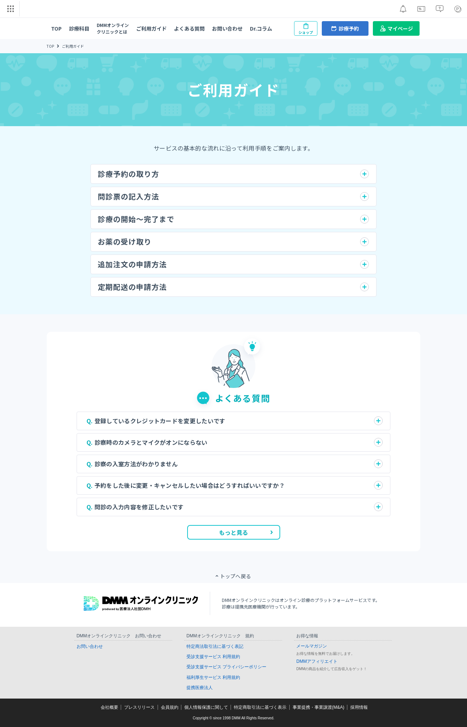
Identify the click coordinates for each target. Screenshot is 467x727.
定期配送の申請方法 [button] (132, 286)
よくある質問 (189, 28)
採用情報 (359, 707)
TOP (56, 28)
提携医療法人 (199, 687)
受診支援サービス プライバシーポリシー (226, 666)
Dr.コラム (261, 28)
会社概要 (109, 707)
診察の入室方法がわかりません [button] (136, 463)
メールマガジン (311, 646)
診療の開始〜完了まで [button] (136, 219)
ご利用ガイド (151, 28)
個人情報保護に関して (206, 707)
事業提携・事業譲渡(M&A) (318, 707)
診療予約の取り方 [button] (128, 173)
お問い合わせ (227, 28)
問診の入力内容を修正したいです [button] (139, 506)
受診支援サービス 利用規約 (213, 656)
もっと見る (246, 532)
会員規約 (169, 707)
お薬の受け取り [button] (124, 241)
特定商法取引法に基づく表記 (214, 646)
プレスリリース (139, 707)
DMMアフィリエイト (316, 661)
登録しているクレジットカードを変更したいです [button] (159, 420)
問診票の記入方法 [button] (128, 196)
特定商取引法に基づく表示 (260, 707)
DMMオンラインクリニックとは (113, 28)
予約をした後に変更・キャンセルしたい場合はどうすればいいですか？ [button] (189, 485)
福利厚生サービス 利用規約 (213, 677)
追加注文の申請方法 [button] (132, 264)
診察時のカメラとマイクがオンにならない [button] (151, 442)
